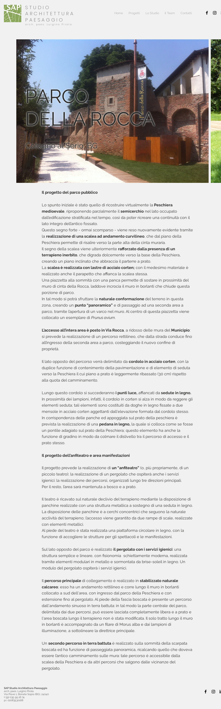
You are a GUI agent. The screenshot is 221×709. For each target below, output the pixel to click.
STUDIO (37, 7)
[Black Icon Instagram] (214, 12)
